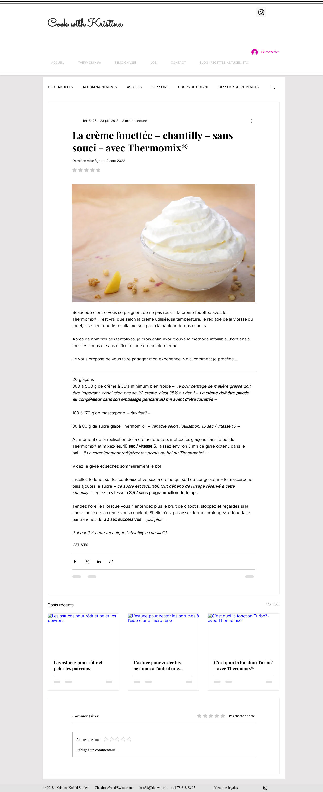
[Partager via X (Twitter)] (86, 561)
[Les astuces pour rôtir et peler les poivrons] (83, 634)
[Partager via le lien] (111, 561)
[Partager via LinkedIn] (98, 561)
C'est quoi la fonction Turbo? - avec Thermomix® (243, 665)
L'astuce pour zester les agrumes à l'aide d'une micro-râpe (157, 665)
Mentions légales (226, 788)
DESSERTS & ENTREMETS (239, 87)
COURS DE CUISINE (193, 87)
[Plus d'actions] (252, 121)
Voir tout (273, 604)
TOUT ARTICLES (60, 87)
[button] (273, 87)
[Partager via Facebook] (74, 561)
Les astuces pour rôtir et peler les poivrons (78, 665)
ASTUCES (134, 87)
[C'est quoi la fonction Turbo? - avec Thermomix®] (243, 634)
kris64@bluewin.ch (153, 788)
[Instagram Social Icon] (261, 12)
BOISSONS (160, 87)
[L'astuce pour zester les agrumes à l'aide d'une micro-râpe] (163, 634)
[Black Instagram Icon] (265, 788)
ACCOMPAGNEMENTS (100, 87)
